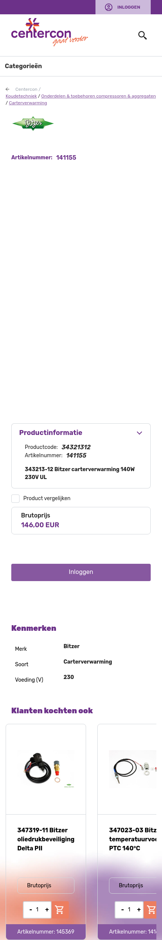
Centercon (26, 89)
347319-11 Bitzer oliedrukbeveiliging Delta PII (45, 839)
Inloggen (128, 7)
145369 (65, 932)
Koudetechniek (21, 96)
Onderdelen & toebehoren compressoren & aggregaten (98, 96)
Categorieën (23, 66)
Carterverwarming (28, 102)
